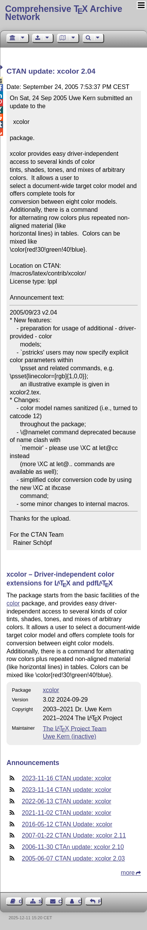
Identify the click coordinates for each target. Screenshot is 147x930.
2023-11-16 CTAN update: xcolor (66, 778)
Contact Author (80, 901)
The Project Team (74, 728)
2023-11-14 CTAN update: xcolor (66, 790)
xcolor (51, 690)
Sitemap (40, 901)
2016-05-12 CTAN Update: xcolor (67, 824)
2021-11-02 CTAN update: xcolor (66, 813)
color (13, 603)
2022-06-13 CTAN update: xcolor (66, 801)
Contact (60, 901)
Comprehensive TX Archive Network (63, 13)
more (128, 872)
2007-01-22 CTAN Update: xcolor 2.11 (74, 835)
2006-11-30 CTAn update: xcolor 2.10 (73, 847)
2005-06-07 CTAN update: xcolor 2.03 (73, 858)
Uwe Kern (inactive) (69, 736)
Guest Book (21, 901)
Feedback (100, 901)
